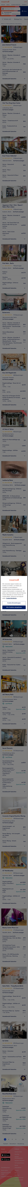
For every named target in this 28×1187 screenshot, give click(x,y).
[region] (14, 593)
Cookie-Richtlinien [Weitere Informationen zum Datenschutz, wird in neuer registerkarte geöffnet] (11, 598)
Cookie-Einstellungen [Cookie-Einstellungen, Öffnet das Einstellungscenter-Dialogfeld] (14, 603)
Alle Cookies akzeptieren (14, 607)
